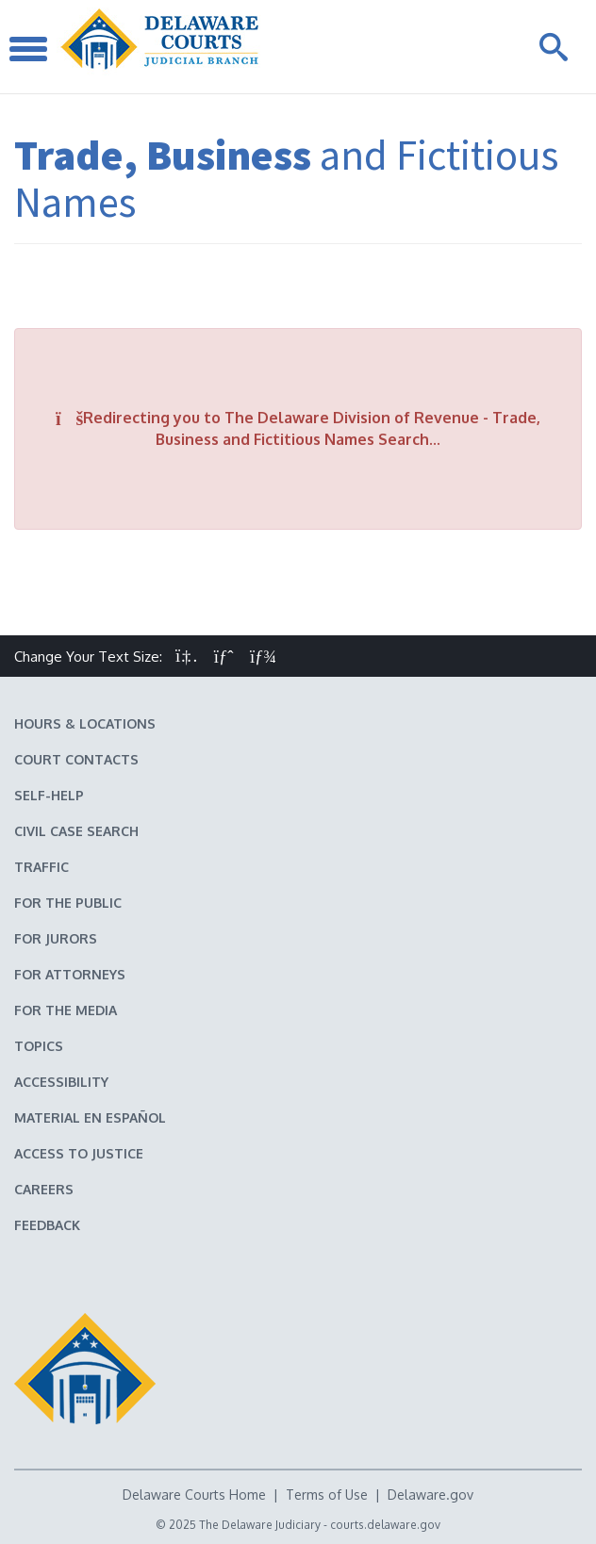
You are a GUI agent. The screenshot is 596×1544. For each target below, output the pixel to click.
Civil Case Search (76, 831)
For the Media (65, 1010)
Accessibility (61, 1082)
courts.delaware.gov (385, 1525)
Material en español (90, 1117)
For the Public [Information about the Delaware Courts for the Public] (68, 903)
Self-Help (49, 795)
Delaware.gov (430, 1495)
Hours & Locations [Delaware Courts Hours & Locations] (85, 723)
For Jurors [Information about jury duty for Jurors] (55, 938)
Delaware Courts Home (194, 1495)
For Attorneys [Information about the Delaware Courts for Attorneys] (69, 974)
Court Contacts (76, 759)
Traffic (41, 867)
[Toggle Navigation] (28, 46)
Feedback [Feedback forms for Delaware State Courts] (47, 1225)
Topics (38, 1046)
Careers (44, 1189)
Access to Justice (78, 1153)
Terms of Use (327, 1495)
